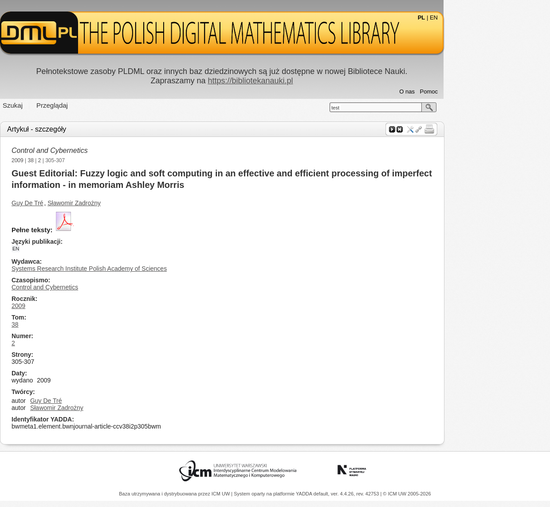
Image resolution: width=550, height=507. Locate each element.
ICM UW (222, 493)
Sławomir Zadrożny (127, 203)
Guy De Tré (81, 203)
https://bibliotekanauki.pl (303, 80)
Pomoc (482, 91)
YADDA (305, 493)
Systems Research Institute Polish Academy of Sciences (142, 268)
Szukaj (66, 105)
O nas (460, 91)
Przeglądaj (105, 105)
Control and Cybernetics (103, 150)
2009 (71, 160)
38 (84, 160)
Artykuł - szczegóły (89, 129)
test (389, 107)
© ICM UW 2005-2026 (407, 493)
